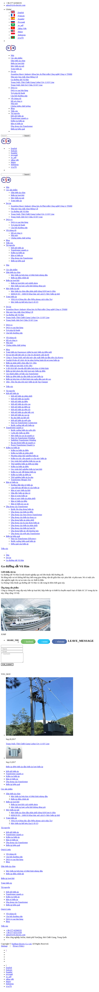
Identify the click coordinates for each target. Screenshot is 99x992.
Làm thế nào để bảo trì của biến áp (25, 488)
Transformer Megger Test (21, 480)
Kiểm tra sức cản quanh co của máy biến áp (29, 458)
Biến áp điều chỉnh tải (20, 278)
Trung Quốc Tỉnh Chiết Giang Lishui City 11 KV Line (32, 82)
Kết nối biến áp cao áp (20, 415)
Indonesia (18, 35)
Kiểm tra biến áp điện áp (21, 475)
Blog (13, 108)
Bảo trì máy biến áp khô (20, 490)
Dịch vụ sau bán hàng (19, 90)
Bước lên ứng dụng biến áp (22, 509)
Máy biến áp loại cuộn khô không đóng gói (28, 286)
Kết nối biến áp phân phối (21, 396)
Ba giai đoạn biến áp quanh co (23, 443)
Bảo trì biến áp (17, 124)
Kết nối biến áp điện (19, 401)
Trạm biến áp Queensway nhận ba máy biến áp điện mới (29, 352)
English (17, 13)
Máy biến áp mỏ (17, 66)
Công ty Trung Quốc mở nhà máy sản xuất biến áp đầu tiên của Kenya (34, 357)
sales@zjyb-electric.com (15, 5)
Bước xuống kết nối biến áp (22, 425)
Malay (17, 32)
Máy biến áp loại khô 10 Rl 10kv (19, 366)
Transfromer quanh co (19, 118)
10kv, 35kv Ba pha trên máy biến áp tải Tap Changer (27, 382)
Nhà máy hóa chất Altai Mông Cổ (24, 77)
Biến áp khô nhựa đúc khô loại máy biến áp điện (25, 371)
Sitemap (4, 948)
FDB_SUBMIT (7, 666)
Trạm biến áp (16, 69)
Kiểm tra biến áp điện (20, 450)
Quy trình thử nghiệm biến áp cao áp (26, 461)
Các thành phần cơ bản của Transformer (22, 374)
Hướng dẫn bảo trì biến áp (22, 485)
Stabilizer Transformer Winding (23, 440)
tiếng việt (19, 28)
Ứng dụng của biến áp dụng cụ (23, 517)
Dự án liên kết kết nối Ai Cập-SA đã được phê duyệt (27, 355)
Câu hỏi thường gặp (19, 96)
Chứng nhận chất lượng (21, 106)
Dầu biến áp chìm (18, 61)
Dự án (13, 71)
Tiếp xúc (14, 111)
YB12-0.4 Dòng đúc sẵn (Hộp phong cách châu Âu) (31, 299)
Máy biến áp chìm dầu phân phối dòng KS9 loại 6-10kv (33, 291)
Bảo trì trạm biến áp (19, 496)
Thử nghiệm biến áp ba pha (22, 477)
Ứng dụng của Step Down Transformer (26, 515)
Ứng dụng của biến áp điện (22, 512)
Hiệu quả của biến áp (20, 544)
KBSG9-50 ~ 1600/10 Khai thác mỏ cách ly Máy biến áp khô (35, 294)
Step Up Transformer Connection (24, 423)
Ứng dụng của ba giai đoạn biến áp (25, 523)
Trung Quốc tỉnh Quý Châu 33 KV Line (26, 85)
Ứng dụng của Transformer (22, 126)
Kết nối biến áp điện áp (20, 407)
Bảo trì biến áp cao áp (20, 504)
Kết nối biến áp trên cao (20, 404)
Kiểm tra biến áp (17, 121)
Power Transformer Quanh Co (23, 445)
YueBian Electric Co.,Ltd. (21, 946)
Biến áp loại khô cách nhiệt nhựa (24, 283)
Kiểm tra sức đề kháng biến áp (23, 472)
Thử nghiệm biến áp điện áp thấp (24, 464)
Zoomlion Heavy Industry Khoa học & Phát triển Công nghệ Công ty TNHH (41, 74)
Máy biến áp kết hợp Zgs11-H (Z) (24, 302)
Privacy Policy (18, 948)
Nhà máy (14, 104)
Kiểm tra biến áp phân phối (22, 453)
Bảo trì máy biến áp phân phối (23, 498)
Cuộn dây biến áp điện (20, 433)
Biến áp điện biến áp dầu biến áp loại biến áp (24, 376)
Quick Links (6, 851)
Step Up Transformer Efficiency (23, 539)
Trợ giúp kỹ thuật (18, 93)
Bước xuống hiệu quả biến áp (23, 541)
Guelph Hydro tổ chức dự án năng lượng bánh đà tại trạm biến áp (32, 360)
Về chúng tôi (16, 98)
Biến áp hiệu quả (18, 129)
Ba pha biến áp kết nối (20, 418)
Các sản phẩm (16, 58)
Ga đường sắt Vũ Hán (20, 80)
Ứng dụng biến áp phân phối (22, 520)
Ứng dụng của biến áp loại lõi (23, 528)
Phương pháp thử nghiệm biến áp (24, 456)
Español (17, 19)
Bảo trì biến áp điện (19, 501)
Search (27, 136)
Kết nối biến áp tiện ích (20, 410)
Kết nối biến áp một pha (21, 420)
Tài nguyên (15, 113)
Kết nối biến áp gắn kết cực (22, 412)
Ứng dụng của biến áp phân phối (24, 525)
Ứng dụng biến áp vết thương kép (25, 531)
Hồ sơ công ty (16, 101)
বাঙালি (17, 38)
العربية (17, 25)
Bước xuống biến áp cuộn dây (23, 430)
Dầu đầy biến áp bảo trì (20, 493)
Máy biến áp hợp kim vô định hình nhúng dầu (29, 275)
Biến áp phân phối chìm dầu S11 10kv (21, 363)
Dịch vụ (14, 88)
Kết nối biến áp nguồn (20, 399)
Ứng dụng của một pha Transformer (25, 534)
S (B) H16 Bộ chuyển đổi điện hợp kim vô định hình (27, 368)
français (18, 16)
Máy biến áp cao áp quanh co (22, 436)
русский (18, 22)
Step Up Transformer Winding (23, 438)
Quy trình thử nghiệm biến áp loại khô (26, 469)
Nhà (12, 55)
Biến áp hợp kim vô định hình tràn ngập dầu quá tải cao (28, 379)
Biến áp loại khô (17, 63)
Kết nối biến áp (17, 116)
